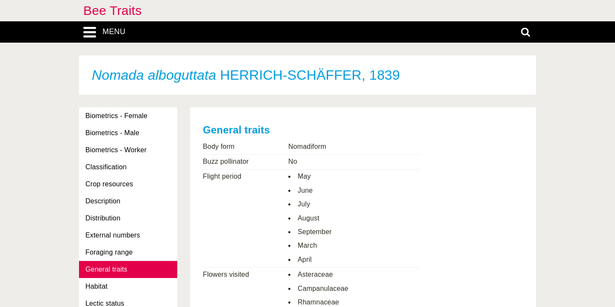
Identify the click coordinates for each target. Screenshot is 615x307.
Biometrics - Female (116, 115)
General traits (106, 269)
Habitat (96, 286)
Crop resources (109, 184)
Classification (106, 167)
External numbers (112, 235)
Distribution (102, 218)
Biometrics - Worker (115, 150)
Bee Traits (112, 10)
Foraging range (109, 252)
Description (102, 201)
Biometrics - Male (112, 132)
